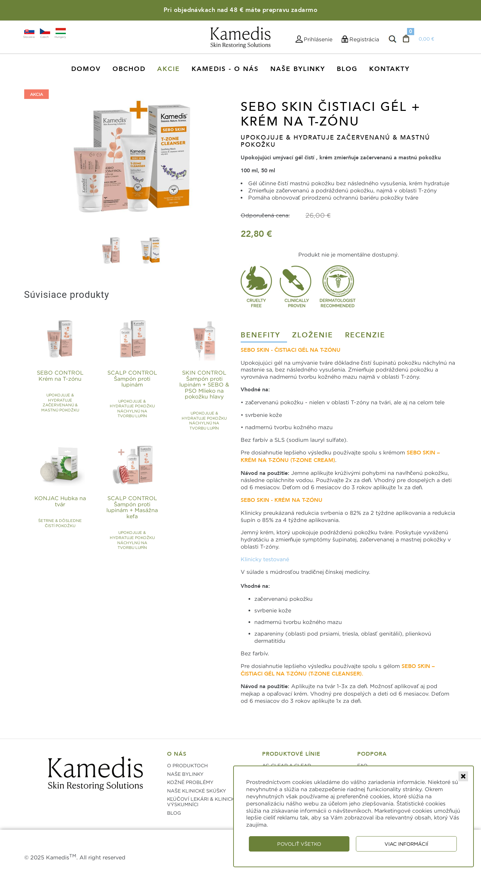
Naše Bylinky (297, 68)
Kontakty (389, 68)
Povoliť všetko (299, 843)
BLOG (174, 812)
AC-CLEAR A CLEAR (286, 765)
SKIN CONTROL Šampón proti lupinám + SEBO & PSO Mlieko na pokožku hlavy (211, 383)
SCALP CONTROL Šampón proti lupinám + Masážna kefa (139, 508)
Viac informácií (406, 843)
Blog (347, 68)
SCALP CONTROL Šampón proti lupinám (139, 383)
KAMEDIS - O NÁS (225, 68)
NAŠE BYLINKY (185, 773)
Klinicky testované (265, 559)
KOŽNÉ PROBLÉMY (190, 782)
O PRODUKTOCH (187, 765)
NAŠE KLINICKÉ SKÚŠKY (196, 790)
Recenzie (365, 335)
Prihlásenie (318, 39)
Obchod (129, 68)
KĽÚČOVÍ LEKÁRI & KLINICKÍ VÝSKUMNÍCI (201, 801)
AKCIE (168, 68)
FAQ (362, 765)
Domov (86, 68)
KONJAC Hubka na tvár (67, 508)
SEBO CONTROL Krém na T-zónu (67, 383)
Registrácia (364, 39)
